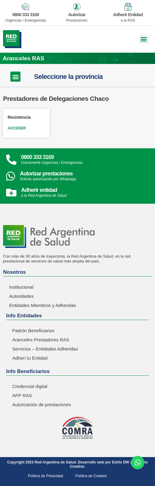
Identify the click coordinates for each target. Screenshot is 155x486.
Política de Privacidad (45, 476)
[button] (144, 39)
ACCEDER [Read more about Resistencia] (17, 128)
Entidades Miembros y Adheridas (42, 305)
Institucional (21, 287)
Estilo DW (120, 462)
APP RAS (22, 395)
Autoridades (21, 296)
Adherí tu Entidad (30, 358)
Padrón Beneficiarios (33, 330)
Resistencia (19, 117)
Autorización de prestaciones (41, 404)
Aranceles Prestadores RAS (40, 339)
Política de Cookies (91, 476)
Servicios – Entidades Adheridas (45, 348)
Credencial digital (29, 386)
